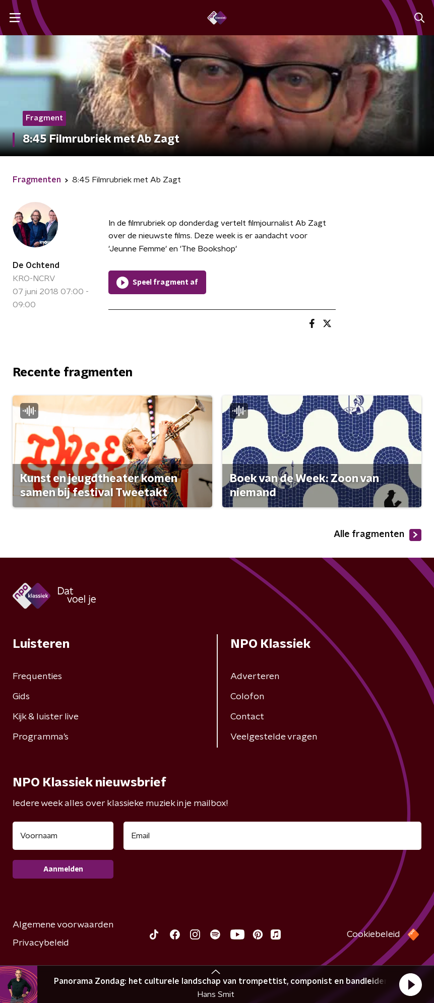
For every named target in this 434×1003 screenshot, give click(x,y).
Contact (247, 716)
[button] (410, 984)
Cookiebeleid (373, 934)
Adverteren (254, 676)
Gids (21, 696)
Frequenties (37, 676)
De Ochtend (36, 265)
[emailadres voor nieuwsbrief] (272, 836)
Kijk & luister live (46, 716)
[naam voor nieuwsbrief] (63, 836)
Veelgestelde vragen (273, 737)
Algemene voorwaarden (63, 924)
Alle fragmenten (377, 535)
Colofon (247, 696)
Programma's (41, 737)
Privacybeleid (41, 943)
